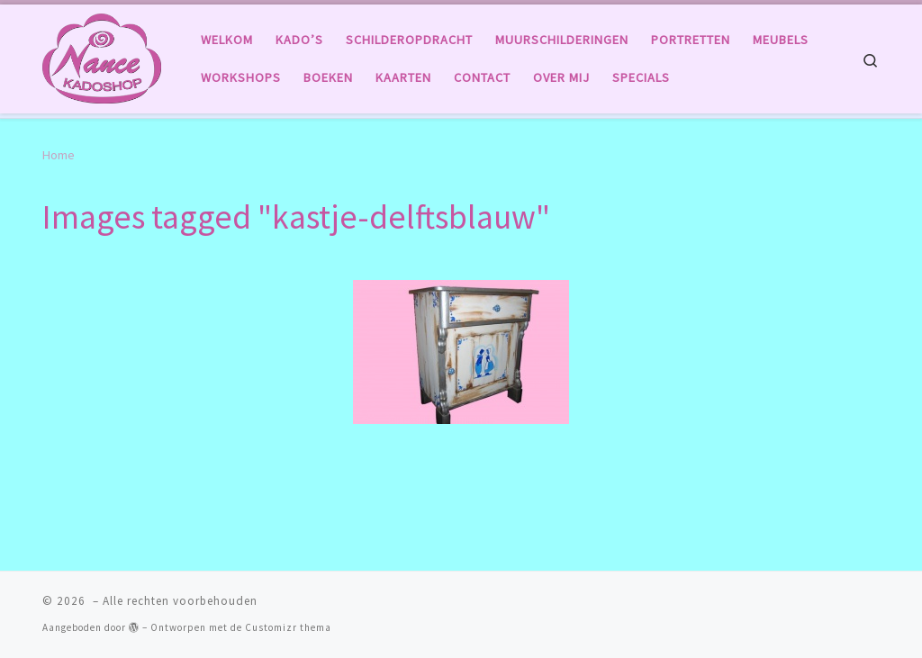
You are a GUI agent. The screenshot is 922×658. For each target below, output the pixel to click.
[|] (101, 55)
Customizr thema (288, 627)
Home (58, 155)
